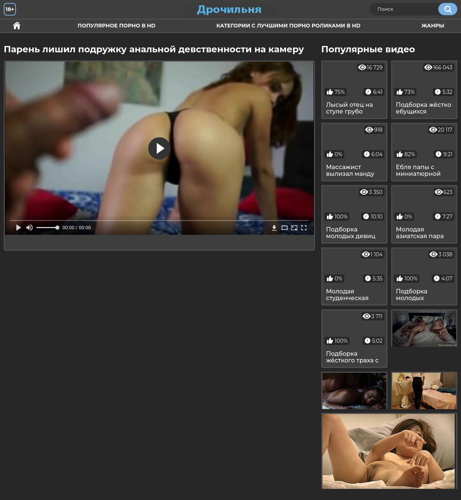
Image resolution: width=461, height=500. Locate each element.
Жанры (432, 25)
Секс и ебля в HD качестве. (17, 26)
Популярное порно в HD (116, 25)
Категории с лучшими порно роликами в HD (288, 25)
